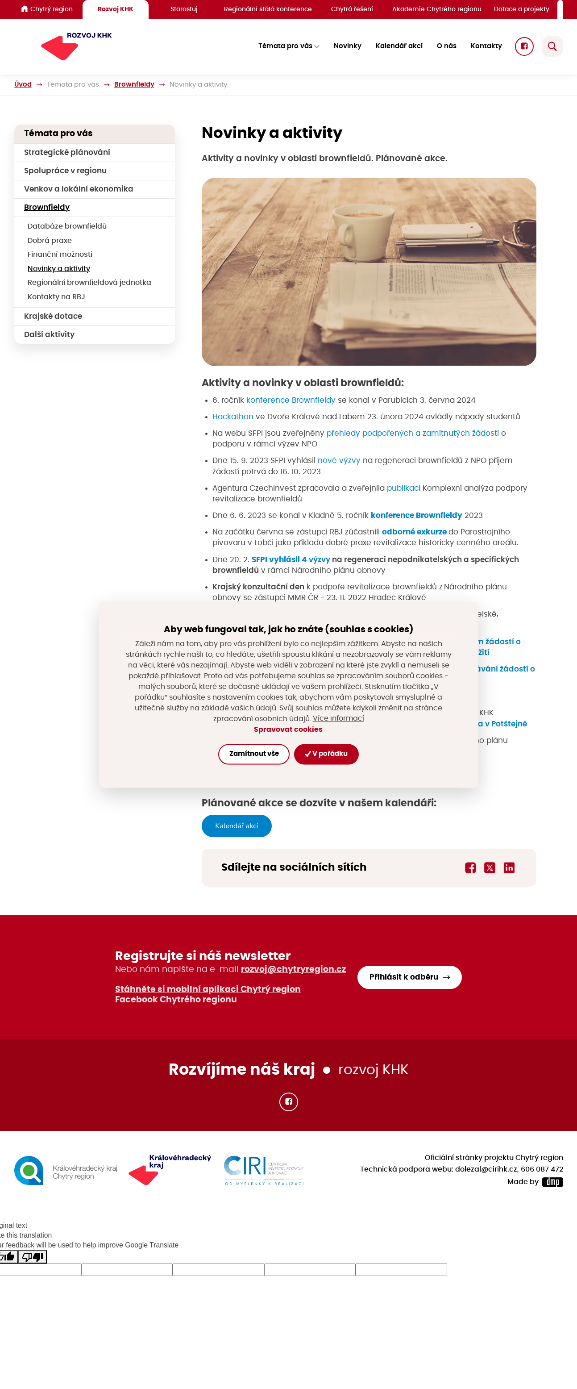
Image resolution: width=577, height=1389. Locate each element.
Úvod (23, 84)
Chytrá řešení (352, 9)
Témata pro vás (73, 84)
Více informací (338, 718)
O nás (447, 46)
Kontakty (486, 46)
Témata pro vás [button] (285, 46)
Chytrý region (47, 9)
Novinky (347, 46)
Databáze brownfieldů (67, 226)
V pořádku (326, 754)
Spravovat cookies (288, 729)
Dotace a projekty (521, 9)
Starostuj (184, 9)
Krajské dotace (53, 316)
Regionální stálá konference (268, 9)
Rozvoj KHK (115, 9)
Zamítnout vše (254, 754)
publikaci (403, 488)
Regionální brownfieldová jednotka (89, 282)
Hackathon (232, 417)
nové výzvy (339, 461)
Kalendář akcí (399, 46)
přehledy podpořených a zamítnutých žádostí (413, 433)
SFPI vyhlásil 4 (280, 559)
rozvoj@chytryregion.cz (293, 969)
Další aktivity (49, 334)
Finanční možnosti (60, 254)
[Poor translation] (32, 1257)
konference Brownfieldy (291, 400)
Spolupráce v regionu (65, 171)
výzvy (319, 559)
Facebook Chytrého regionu (176, 1000)
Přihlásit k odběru (403, 977)
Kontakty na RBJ (56, 297)
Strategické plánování (67, 152)
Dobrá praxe (50, 241)
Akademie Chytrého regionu (437, 9)
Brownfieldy (134, 84)
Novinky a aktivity (59, 269)
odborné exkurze (415, 532)
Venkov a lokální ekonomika (78, 189)
